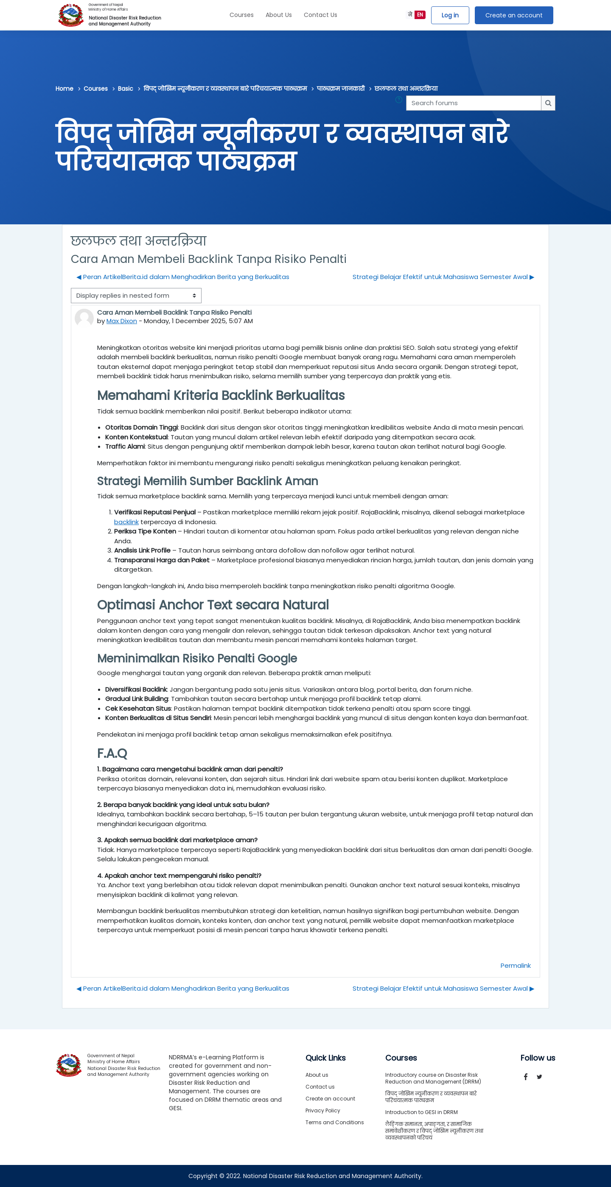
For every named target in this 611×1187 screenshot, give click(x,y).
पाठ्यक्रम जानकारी (340, 88)
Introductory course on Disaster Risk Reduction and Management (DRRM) (433, 1078)
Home (64, 88)
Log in (450, 15)
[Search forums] (473, 103)
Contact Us (320, 15)
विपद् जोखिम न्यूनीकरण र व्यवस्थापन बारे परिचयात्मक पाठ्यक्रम (225, 88)
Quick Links (326, 1058)
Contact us (320, 1086)
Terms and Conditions (335, 1122)
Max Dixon (122, 320)
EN (420, 14)
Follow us (538, 1058)
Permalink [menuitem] (516, 965)
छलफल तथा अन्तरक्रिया (406, 88)
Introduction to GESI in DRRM (421, 1112)
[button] (400, 103)
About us (317, 1074)
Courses (242, 15)
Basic (125, 88)
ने (410, 14)
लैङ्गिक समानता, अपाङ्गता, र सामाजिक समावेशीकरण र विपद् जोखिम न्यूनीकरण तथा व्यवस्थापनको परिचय (434, 1130)
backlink (126, 521)
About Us (279, 15)
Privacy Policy (323, 1110)
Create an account (514, 15)
